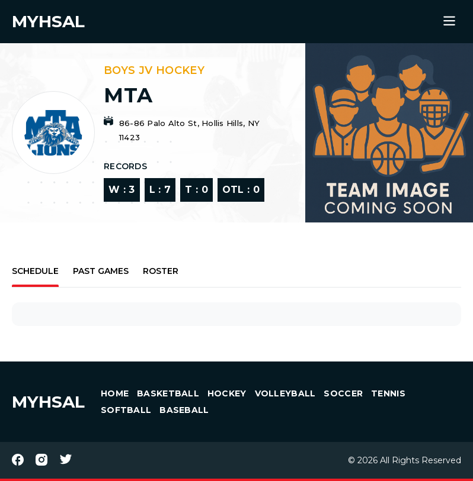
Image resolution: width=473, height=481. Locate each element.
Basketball (168, 393)
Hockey (227, 393)
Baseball (184, 410)
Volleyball (285, 393)
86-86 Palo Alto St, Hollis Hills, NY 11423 (189, 130)
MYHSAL (48, 402)
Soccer (343, 393)
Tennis (388, 393)
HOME (115, 393)
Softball (126, 410)
